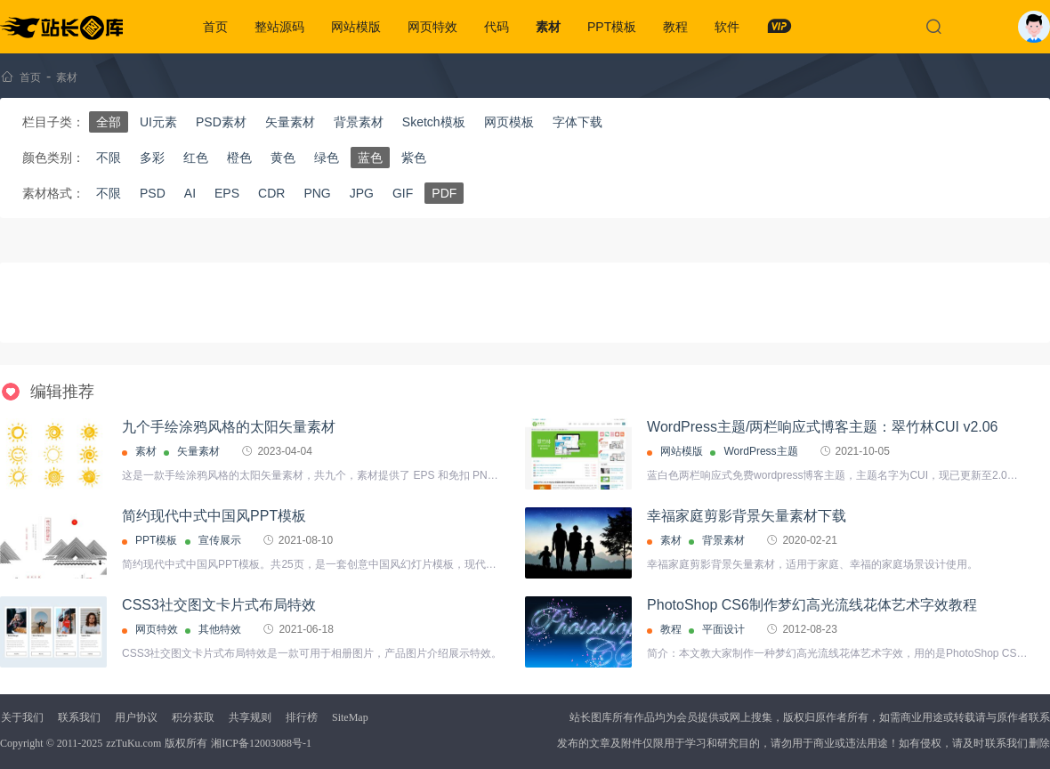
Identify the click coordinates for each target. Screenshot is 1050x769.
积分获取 (193, 717)
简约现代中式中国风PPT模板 (214, 515)
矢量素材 (290, 122)
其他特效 (219, 629)
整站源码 (279, 27)
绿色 (326, 157)
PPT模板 (611, 27)
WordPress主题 (760, 451)
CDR (271, 193)
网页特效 (432, 27)
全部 (108, 122)
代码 (496, 27)
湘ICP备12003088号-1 (261, 743)
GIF (402, 193)
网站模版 (356, 27)
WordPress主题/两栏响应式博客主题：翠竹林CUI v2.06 (822, 426)
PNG (316, 193)
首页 (215, 27)
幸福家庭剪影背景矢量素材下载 (746, 515)
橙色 (239, 157)
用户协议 (136, 717)
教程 (675, 27)
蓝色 (370, 157)
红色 (195, 157)
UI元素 (158, 122)
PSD (153, 193)
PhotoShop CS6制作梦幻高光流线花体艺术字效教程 (812, 604)
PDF (444, 193)
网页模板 (509, 122)
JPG (362, 193)
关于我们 (22, 717)
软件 (727, 27)
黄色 (283, 157)
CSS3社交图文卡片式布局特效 (219, 604)
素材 (548, 27)
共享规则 (250, 717)
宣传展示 (219, 540)
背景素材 (359, 122)
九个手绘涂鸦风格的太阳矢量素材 (228, 426)
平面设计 (723, 629)
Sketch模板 (433, 122)
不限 (108, 157)
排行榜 (302, 717)
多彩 (152, 157)
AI (190, 193)
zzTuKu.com (133, 743)
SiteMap (350, 717)
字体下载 (577, 122)
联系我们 (79, 717)
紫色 (413, 157)
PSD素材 (221, 122)
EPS (226, 193)
